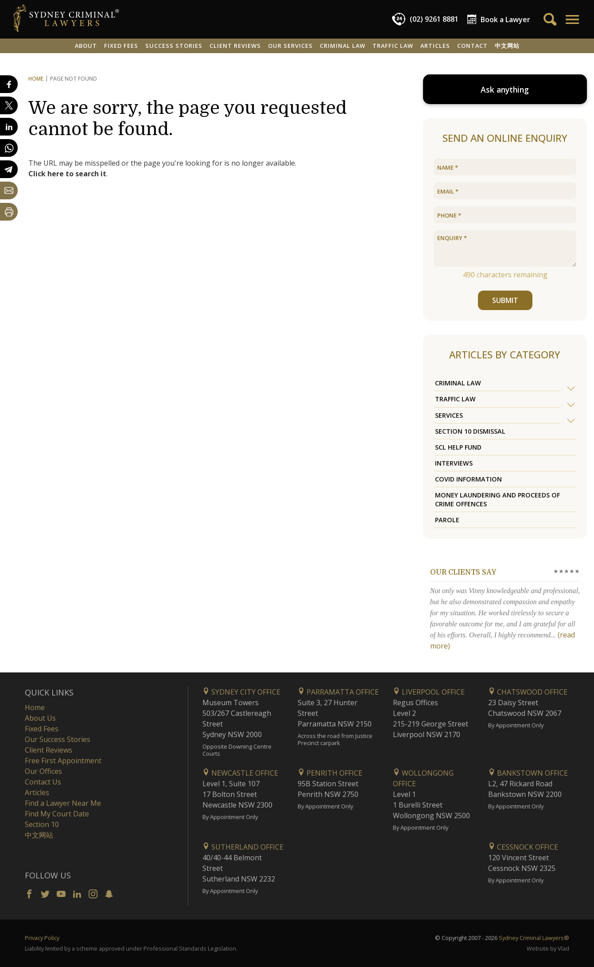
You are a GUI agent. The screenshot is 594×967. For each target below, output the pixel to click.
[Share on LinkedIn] (9, 127)
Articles (435, 46)
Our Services (290, 46)
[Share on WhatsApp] (9, 148)
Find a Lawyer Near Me (63, 803)
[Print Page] (9, 212)
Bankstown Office (528, 773)
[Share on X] (9, 105)
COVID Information (468, 479)
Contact (472, 46)
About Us (40, 718)
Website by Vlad (548, 948)
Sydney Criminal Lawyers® (534, 938)
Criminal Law (342, 46)
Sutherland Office (242, 847)
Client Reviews (235, 46)
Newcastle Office (240, 773)
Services (449, 415)
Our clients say (463, 572)
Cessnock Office (523, 847)
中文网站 (507, 46)
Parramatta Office (338, 692)
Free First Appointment (63, 760)
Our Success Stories (57, 739)
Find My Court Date (57, 814)
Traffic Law (393, 46)
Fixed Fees (121, 46)
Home (35, 78)
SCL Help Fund (458, 447)
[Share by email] (9, 190)
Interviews (454, 463)
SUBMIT (505, 300)
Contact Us (43, 782)
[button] (571, 19)
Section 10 (42, 824)
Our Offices (43, 771)
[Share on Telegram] (9, 169)
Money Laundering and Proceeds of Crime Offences (497, 499)
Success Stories (173, 46)
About (86, 46)
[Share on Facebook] (9, 84)
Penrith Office (330, 773)
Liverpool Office (429, 692)
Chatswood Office (527, 692)
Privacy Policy (42, 938)
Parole (447, 520)
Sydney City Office (241, 692)
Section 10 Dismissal (470, 431)
